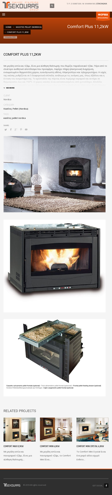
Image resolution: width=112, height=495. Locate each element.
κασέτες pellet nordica (15, 117)
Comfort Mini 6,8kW (50, 446)
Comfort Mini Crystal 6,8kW (90, 446)
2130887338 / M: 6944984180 (83, 4)
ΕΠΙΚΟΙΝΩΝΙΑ (101, 4)
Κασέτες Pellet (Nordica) (16, 108)
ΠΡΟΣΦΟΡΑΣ (103, 16)
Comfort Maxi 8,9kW (13, 446)
